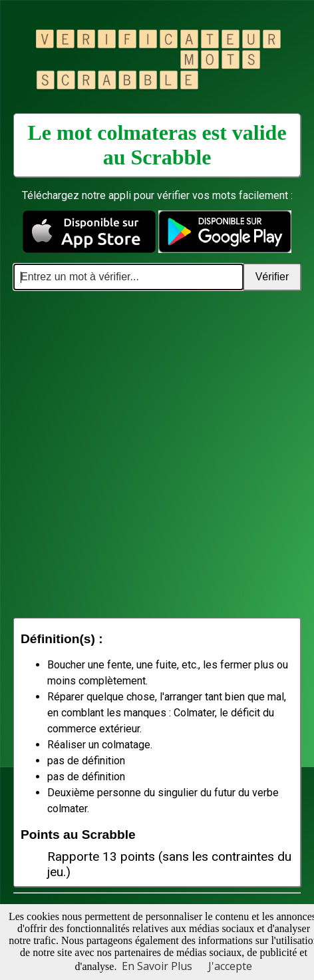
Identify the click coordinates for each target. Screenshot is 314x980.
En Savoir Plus (157, 966)
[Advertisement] (157, 454)
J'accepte (230, 966)
